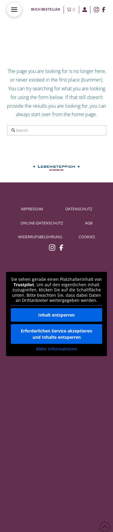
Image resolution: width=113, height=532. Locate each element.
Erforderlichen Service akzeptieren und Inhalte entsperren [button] (56, 334)
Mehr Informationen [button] (56, 348)
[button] (14, 9)
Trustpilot (16, 267)
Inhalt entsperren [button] (56, 314)
